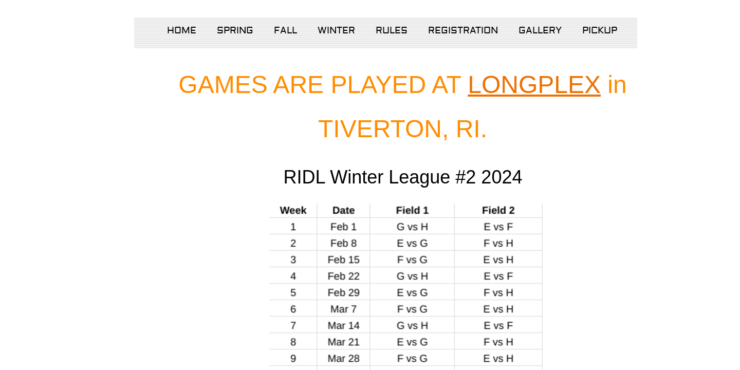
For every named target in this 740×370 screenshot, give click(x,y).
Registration (463, 30)
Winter (336, 30)
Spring (235, 30)
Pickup (599, 30)
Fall (285, 30)
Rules (392, 30)
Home (181, 30)
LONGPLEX (534, 84)
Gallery (540, 30)
